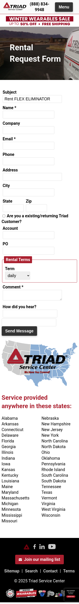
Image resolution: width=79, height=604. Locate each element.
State (7, 201)
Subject (10, 92)
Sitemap (11, 572)
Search (31, 572)
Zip (29, 201)
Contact (50, 572)
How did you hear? (19, 308)
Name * (9, 107)
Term (10, 268)
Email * (9, 139)
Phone (9, 154)
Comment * (13, 287)
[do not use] (29, 324)
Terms (69, 572)
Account (10, 228)
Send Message (19, 332)
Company (11, 123)
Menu (64, 7)
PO (5, 244)
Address (10, 170)
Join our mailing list (39, 561)
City (6, 185)
